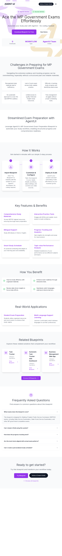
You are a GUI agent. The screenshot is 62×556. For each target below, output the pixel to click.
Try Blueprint (21, 475)
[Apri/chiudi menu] (55, 4)
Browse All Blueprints (31, 378)
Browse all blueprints (31, 481)
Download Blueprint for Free (24, 32)
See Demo (44, 32)
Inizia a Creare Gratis (46, 4)
